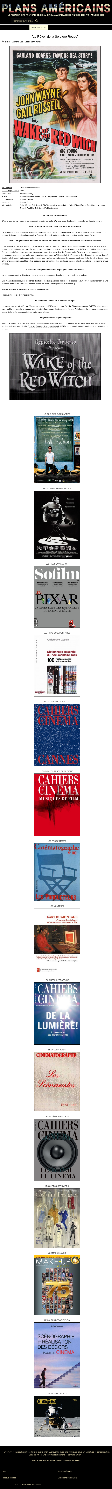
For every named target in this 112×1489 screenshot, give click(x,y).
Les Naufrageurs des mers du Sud (44, 326)
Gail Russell (25, 42)
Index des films (38, 27)
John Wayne (36, 42)
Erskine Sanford (12, 42)
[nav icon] (14, 27)
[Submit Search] (36, 20)
